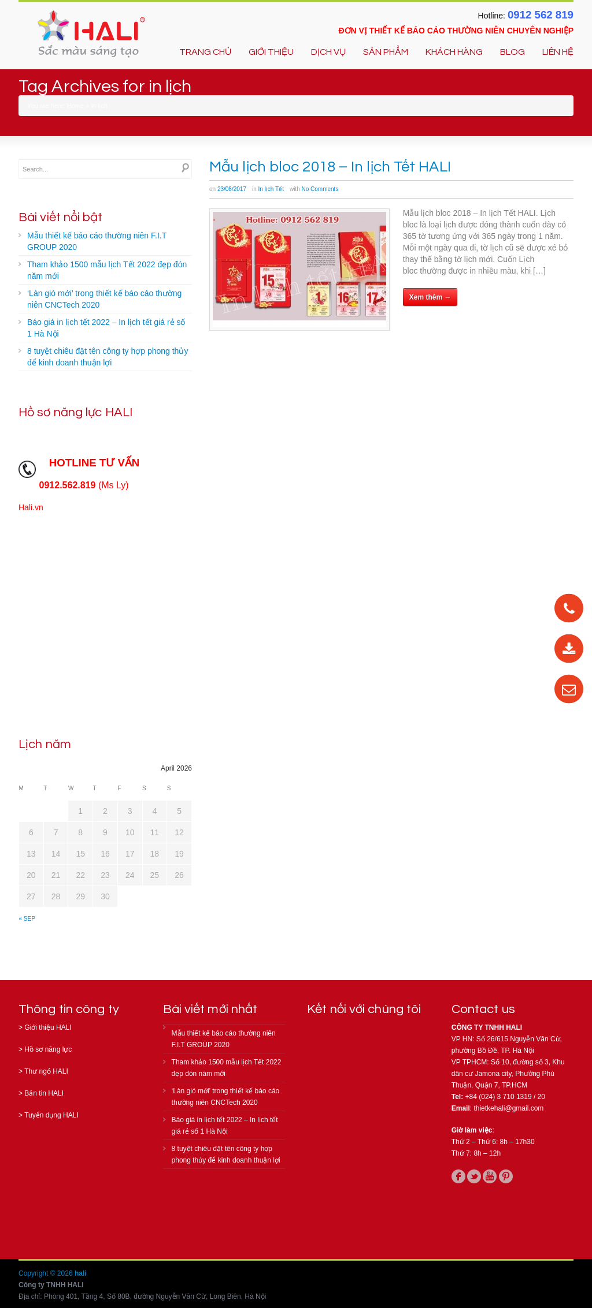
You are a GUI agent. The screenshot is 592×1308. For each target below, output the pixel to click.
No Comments (319, 189)
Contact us (483, 1009)
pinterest (506, 1176)
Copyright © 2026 (46, 1273)
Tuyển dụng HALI (51, 1115)
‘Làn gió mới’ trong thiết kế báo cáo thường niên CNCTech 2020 (104, 299)
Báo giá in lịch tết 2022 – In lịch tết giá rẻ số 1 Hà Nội (106, 327)
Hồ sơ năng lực (48, 1049)
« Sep (27, 918)
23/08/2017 (231, 189)
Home (75, 105)
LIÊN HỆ (558, 52)
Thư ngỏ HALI (46, 1071)
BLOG (512, 52)
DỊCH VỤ (328, 52)
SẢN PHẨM (385, 52)
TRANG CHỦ (205, 52)
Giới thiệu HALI (47, 1027)
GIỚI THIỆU (271, 52)
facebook (458, 1176)
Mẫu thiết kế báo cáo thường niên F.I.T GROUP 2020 (96, 241)
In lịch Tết (271, 189)
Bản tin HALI (44, 1093)
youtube (490, 1176)
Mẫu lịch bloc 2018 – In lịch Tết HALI (330, 166)
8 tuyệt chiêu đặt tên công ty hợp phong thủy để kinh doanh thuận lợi (107, 356)
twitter (474, 1176)
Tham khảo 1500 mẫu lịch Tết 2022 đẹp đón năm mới (107, 270)
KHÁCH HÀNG (454, 52)
